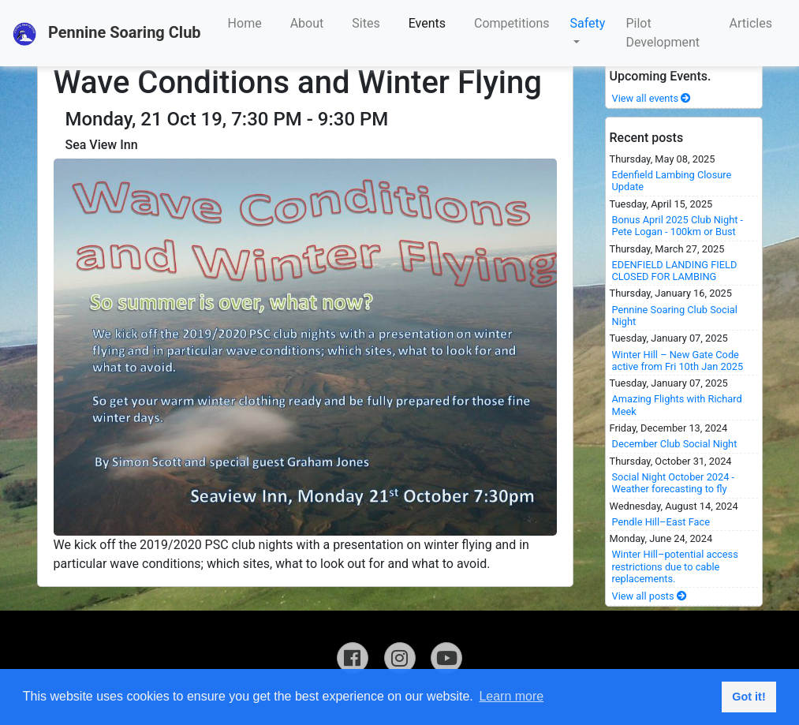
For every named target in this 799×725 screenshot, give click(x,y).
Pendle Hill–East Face (661, 522)
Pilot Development (662, 33)
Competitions (512, 23)
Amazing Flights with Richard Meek (677, 405)
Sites (365, 23)
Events (427, 23)
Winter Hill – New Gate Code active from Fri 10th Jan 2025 (678, 360)
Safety (588, 23)
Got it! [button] (748, 696)
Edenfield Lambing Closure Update (672, 180)
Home (245, 23)
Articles (751, 23)
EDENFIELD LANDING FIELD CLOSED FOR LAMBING (674, 270)
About (307, 23)
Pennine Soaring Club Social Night (674, 315)
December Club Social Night (674, 444)
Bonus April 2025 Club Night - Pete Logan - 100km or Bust (678, 225)
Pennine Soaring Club (107, 34)
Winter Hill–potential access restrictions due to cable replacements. (675, 566)
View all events (652, 98)
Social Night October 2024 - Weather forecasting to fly (673, 483)
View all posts (649, 596)
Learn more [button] (511, 696)
